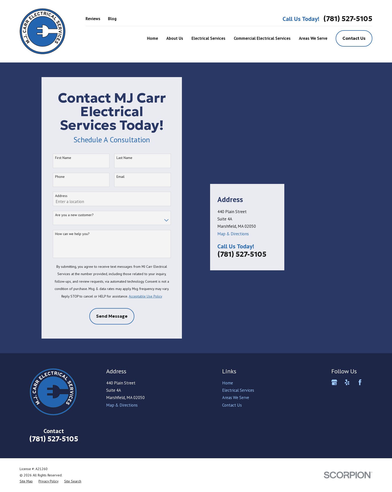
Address (61, 196)
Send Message (112, 316)
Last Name (124, 158)
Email (120, 177)
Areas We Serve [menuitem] (313, 38)
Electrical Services (238, 390)
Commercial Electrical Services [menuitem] (262, 38)
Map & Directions (233, 222)
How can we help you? (72, 234)
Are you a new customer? (74, 215)
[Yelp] (347, 382)
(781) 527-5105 (347, 18)
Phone (60, 177)
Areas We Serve (235, 397)
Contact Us (354, 38)
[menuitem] (26, 481)
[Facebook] (360, 382)
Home (227, 383)
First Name (63, 158)
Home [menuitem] (152, 38)
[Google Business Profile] (334, 382)
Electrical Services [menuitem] (208, 38)
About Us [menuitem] (174, 38)
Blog (112, 18)
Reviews (93, 18)
